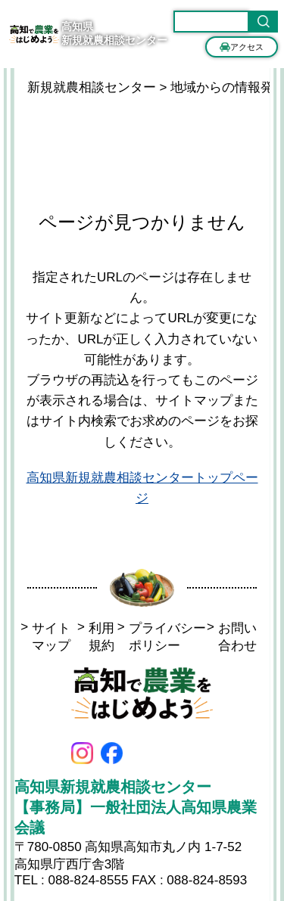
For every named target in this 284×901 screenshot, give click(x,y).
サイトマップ (45, 637)
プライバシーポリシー (161, 637)
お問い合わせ (232, 637)
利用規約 (95, 637)
